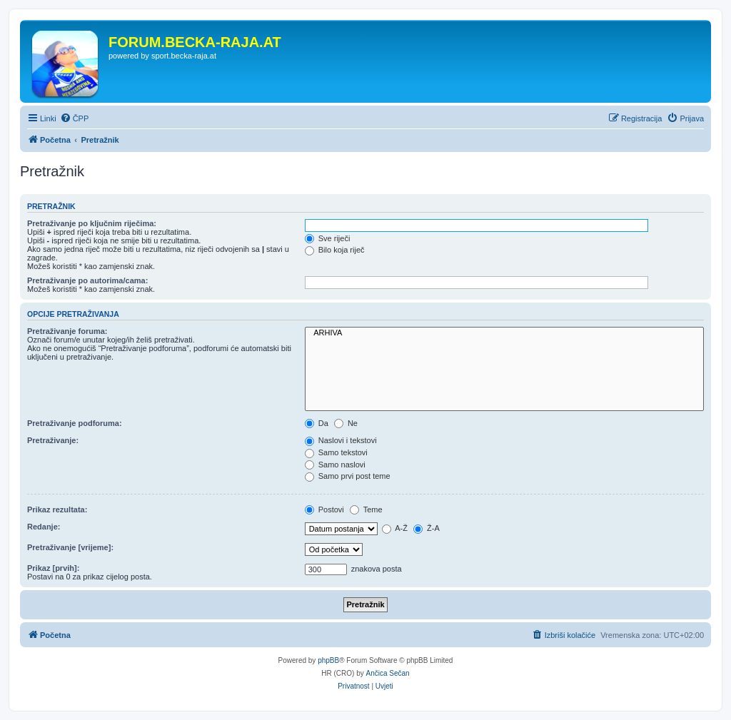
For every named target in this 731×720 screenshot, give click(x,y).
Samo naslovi (335, 464)
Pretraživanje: (53, 440)
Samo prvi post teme (347, 476)
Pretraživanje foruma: (67, 331)
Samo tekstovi (336, 452)
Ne (346, 423)
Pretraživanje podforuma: (74, 423)
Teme (366, 509)
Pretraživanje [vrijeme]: (70, 547)
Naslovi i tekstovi (341, 440)
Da (316, 423)
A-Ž (395, 528)
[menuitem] (74, 118)
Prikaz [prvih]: (53, 568)
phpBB (328, 660)
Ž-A (426, 528)
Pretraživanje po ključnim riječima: (91, 223)
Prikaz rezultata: (57, 509)
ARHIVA (504, 333)
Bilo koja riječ (335, 249)
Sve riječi (328, 238)
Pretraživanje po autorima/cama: (87, 280)
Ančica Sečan (388, 673)
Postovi (324, 509)
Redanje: (43, 526)
